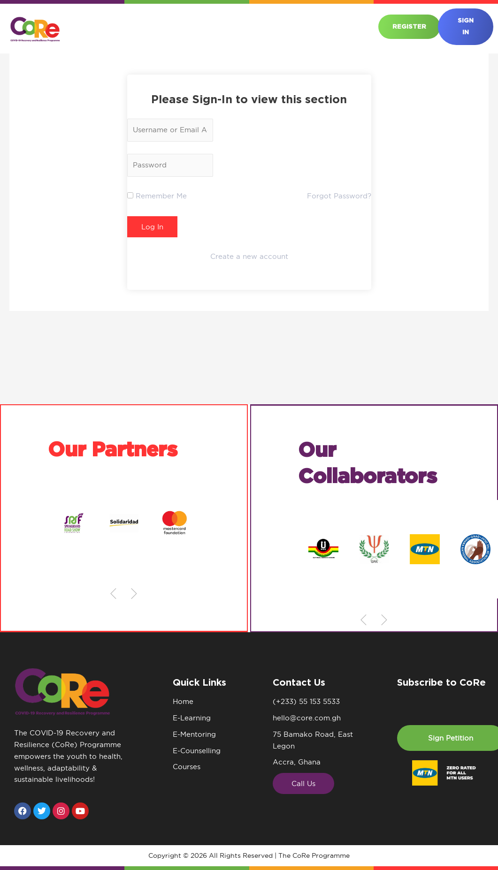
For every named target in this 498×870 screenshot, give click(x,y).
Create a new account (249, 256)
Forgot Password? (339, 196)
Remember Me (157, 196)
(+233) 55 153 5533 (306, 701)
